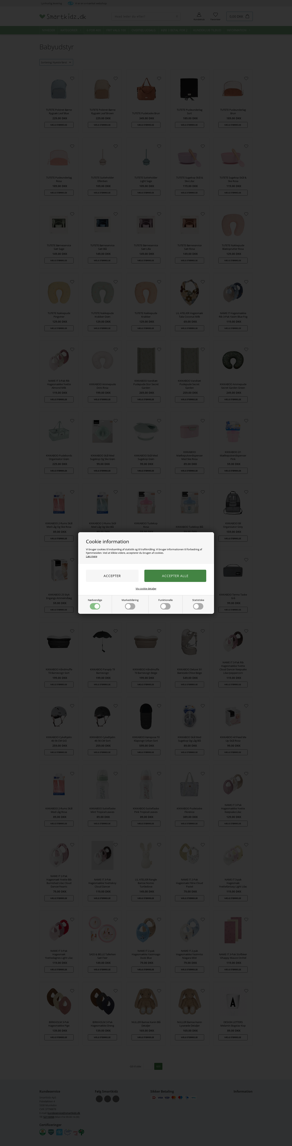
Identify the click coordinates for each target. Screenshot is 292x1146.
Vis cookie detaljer (146, 588)
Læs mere (91, 556)
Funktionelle (165, 604)
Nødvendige (95, 604)
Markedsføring (130, 604)
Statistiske (198, 604)
